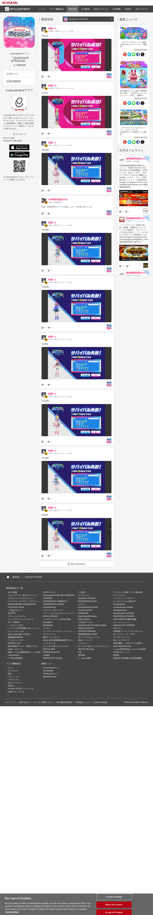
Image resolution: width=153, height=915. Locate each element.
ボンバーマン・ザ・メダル (124, 634)
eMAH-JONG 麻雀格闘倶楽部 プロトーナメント (62, 640)
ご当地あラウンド (15, 610)
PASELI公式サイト (50, 674)
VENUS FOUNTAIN (86, 628)
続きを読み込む (76, 563)
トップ (42, 9)
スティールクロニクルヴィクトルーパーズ (60, 613)
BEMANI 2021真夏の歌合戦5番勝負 (127, 658)
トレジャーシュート (121, 622)
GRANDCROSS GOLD (87, 601)
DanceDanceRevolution (87, 616)
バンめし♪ (47, 628)
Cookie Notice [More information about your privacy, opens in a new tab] (12, 912)
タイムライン (13, 671)
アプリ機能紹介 (57, 9)
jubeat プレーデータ (16, 692)
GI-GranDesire (119, 604)
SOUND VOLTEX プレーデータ (20, 689)
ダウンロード (141, 9)
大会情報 (116, 9)
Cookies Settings (100, 702)
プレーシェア (13, 677)
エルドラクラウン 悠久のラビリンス (22, 595)
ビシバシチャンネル (16, 631)
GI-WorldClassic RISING (123, 607)
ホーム (10, 668)
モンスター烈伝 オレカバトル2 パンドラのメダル (98, 646)
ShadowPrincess (120, 610)
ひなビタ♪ (117, 628)
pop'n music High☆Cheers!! (19, 634)
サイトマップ (10, 702)
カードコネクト (119, 595)
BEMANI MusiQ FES (51, 652)
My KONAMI (48, 671)
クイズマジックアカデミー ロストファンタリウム (28, 601)
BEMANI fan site (49, 677)
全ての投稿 (12, 592)
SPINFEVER (83, 613)
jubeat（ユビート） (16, 649)
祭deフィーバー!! (85, 640)
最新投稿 (72, 9)
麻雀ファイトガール (51, 637)
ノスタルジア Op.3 (15, 625)
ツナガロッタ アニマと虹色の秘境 (57, 619)
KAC (80, 652)
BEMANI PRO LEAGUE (52, 658)
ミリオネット (83, 643)
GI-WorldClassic (49, 607)
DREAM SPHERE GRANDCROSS (22, 604)
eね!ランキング (101, 9)
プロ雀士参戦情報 (15, 658)
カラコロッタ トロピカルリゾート (21, 598)
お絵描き (46, 655)
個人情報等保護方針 (64, 702)
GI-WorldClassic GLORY (88, 607)
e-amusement (13, 655)
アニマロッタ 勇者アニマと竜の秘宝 (128, 592)
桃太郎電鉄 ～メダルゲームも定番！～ (128, 643)
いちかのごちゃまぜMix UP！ (125, 601)
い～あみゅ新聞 (84, 658)
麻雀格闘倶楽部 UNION (87, 634)
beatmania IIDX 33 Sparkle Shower (92, 625)
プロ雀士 (81, 592)
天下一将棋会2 (14, 622)
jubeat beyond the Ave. (122, 646)
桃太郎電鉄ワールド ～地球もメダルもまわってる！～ (30, 646)
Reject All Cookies (114, 905)
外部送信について (83, 702)
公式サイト (12, 74)
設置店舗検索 (13, 81)
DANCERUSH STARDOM (123, 616)
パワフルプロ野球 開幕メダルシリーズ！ (24, 628)
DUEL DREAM (84, 619)
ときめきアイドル (85, 622)
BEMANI (81, 655)
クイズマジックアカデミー (124, 598)
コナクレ (81, 604)
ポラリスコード (49, 634)
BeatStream (48, 625)
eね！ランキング (15, 683)
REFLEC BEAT (49, 649)
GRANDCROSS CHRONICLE (55, 601)
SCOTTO (12, 613)
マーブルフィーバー (121, 637)
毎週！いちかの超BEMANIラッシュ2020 (24, 652)
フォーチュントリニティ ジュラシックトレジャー (63, 631)
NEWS (128, 9)
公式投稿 (85, 9)
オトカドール (83, 595)
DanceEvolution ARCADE (123, 613)
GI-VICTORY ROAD (16, 607)
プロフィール (13, 680)
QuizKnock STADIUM (86, 598)
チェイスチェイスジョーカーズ (20, 619)
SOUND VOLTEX (85, 610)
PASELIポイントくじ (121, 652)
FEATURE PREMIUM (86, 631)
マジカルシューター (16, 640)
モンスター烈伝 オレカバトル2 (55, 646)
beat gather (47, 622)
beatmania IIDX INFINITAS (124, 625)
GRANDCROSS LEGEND (53, 604)
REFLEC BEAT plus (86, 649)
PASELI (116, 655)
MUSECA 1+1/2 (14, 643)
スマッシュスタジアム (17, 616)
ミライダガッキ (49, 643)
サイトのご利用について (43, 702)
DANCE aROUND (50, 616)
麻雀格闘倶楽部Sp (15, 637)
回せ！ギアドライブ (121, 640)
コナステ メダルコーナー (53, 610)
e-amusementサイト (51, 668)
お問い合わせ (24, 702)
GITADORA (47, 598)
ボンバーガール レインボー (89, 637)
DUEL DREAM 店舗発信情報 (124, 619)
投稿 (10, 674)
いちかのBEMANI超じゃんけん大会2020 (129, 649)
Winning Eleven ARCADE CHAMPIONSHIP (60, 595)
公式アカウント (49, 592)
